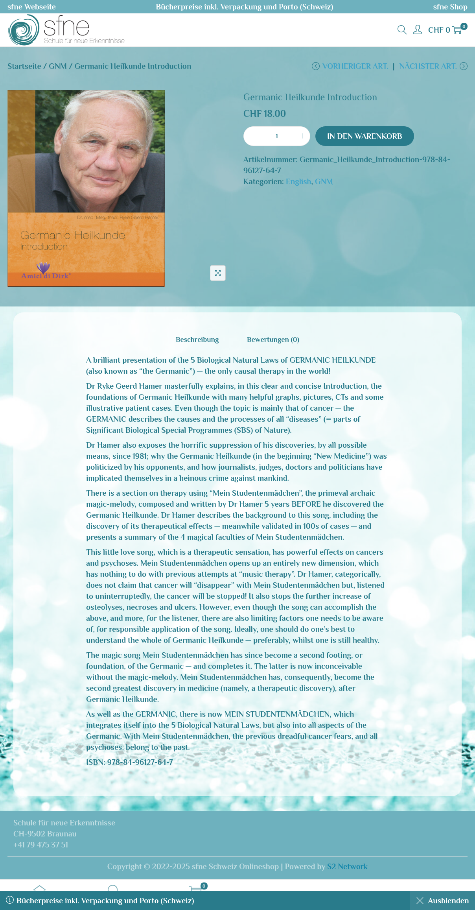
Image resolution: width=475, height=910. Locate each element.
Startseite (24, 66)
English (298, 182)
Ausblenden (440, 900)
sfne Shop (450, 6)
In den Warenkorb (364, 137)
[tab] (198, 340)
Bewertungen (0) (272, 341)
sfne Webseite (31, 6)
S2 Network (347, 867)
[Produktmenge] (277, 137)
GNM (58, 66)
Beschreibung (198, 341)
